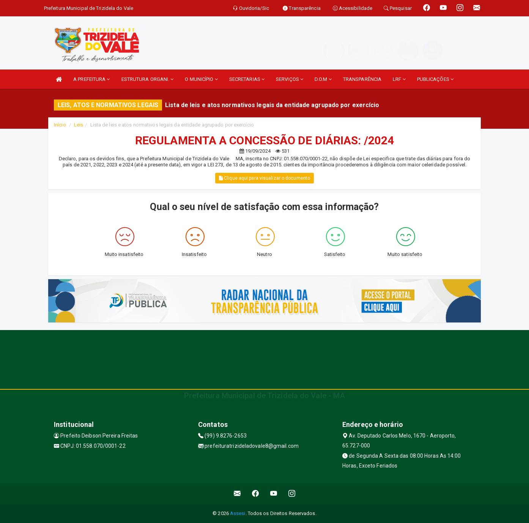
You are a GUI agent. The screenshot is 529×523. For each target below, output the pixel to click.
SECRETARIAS (246, 79)
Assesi (238, 513)
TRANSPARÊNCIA (362, 79)
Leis (78, 125)
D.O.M (323, 79)
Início (60, 125)
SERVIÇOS (289, 79)
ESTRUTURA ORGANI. (147, 79)
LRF (399, 79)
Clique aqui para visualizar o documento (264, 178)
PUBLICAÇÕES (435, 79)
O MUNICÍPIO (201, 79)
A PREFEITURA (91, 79)
